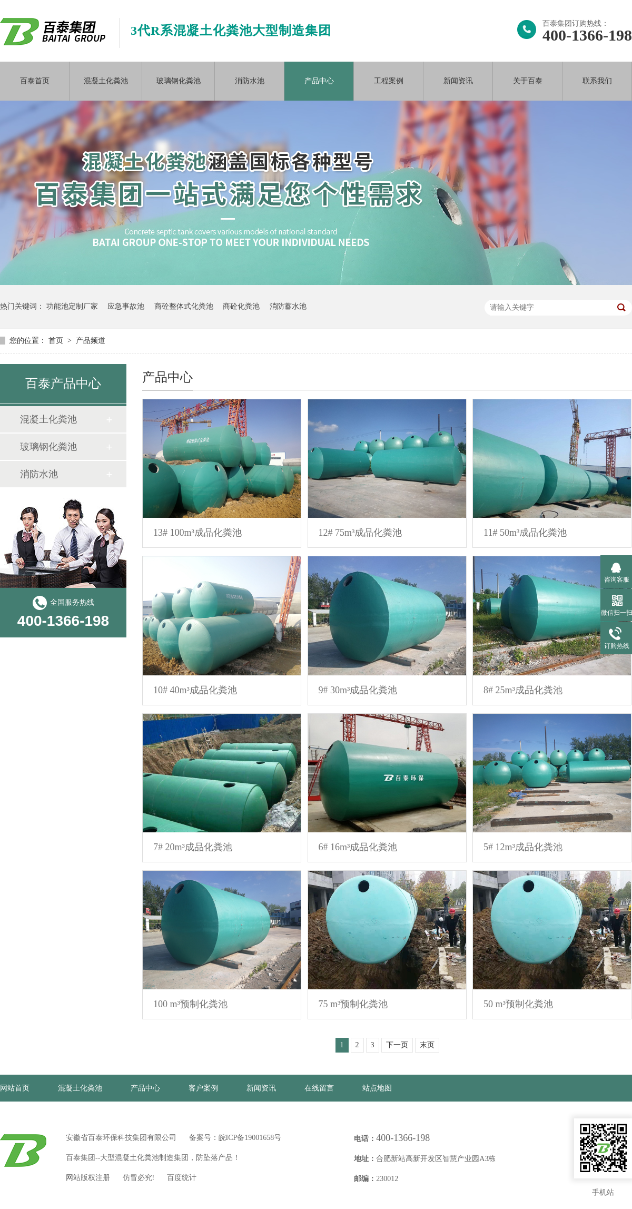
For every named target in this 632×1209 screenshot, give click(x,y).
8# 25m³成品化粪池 (522, 690)
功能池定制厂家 (72, 306)
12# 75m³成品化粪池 (360, 532)
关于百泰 (527, 81)
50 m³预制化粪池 (518, 1004)
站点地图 (377, 1088)
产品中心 (319, 81)
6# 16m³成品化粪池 (358, 847)
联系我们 (597, 81)
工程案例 (388, 81)
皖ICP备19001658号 (250, 1138)
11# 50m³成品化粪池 (525, 532)
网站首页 (14, 1088)
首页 (56, 341)
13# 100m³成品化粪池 (197, 532)
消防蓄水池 (288, 306)
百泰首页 (35, 81)
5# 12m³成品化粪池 (522, 847)
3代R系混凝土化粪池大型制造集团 (231, 30)
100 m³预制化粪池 (190, 1004)
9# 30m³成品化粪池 (358, 690)
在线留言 (319, 1088)
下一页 (397, 1045)
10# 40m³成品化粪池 (195, 690)
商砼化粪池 (241, 306)
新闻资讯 (458, 81)
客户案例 (203, 1088)
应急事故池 (125, 306)
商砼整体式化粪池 (183, 306)
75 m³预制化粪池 (353, 1004)
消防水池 (249, 81)
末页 (427, 1045)
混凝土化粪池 (106, 81)
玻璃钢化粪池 (178, 81)
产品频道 (90, 341)
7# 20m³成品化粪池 (192, 847)
